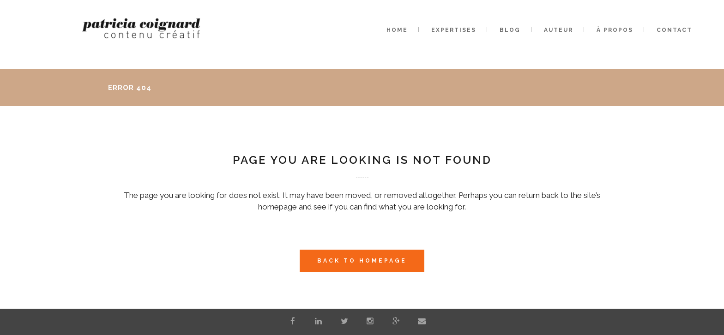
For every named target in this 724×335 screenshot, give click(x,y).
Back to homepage (362, 260)
